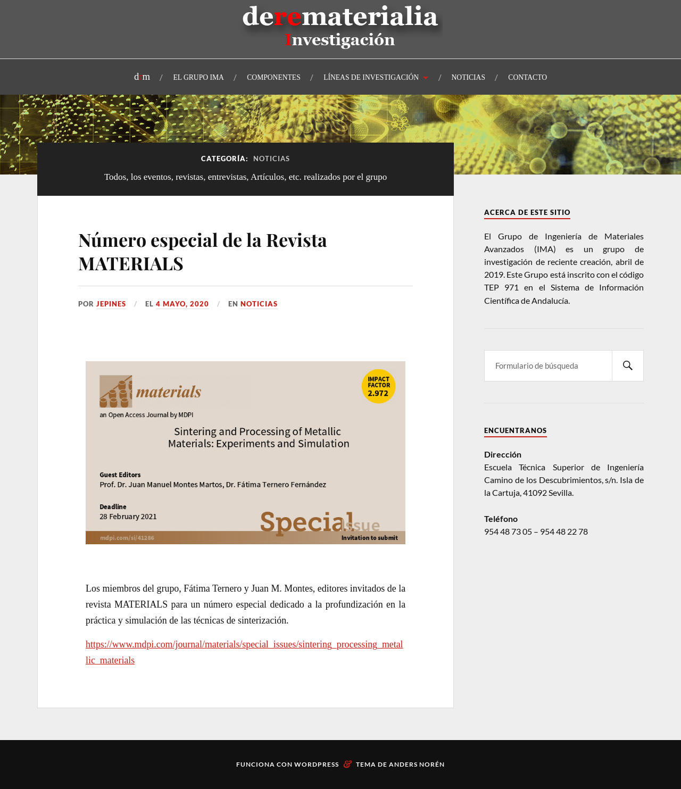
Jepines (111, 304)
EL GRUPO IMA (198, 77)
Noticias (259, 304)
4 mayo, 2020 (182, 304)
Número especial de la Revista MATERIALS (202, 251)
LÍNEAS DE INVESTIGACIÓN (371, 77)
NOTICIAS (468, 77)
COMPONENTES (273, 77)
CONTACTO (527, 77)
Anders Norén (417, 764)
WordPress (316, 764)
